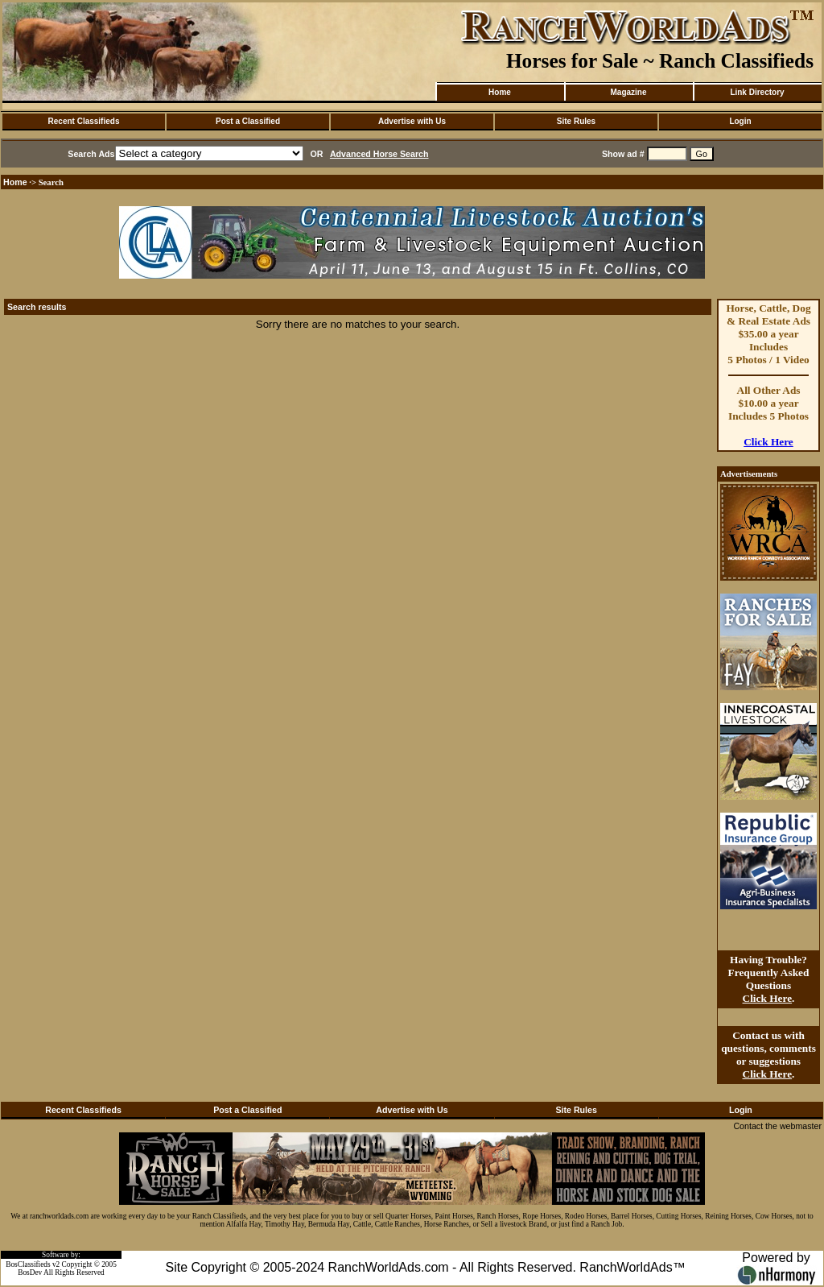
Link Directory (757, 92)
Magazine (628, 92)
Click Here (768, 442)
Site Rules (576, 121)
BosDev (30, 1272)
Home (499, 92)
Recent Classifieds (84, 121)
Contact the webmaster (777, 1126)
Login (740, 121)
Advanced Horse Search (379, 154)
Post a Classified (248, 121)
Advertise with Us (412, 121)
